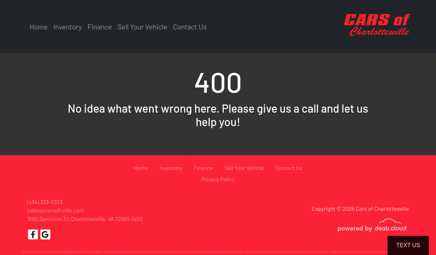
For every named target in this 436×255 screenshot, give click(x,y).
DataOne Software (130, 252)
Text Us (408, 245)
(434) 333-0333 (45, 201)
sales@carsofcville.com (55, 210)
